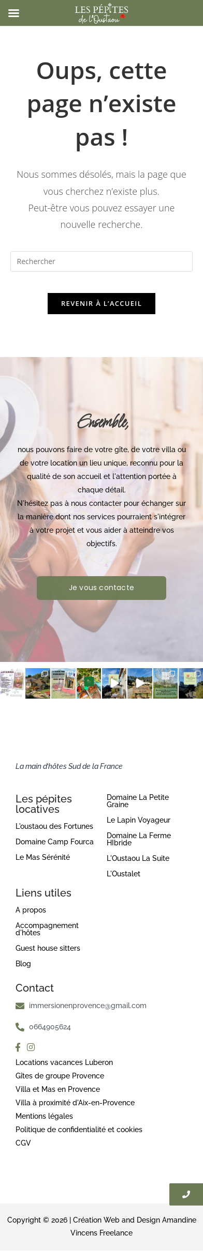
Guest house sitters (48, 948)
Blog (23, 964)
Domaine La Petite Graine (138, 801)
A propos (31, 910)
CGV (23, 1143)
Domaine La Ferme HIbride (139, 839)
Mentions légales (44, 1116)
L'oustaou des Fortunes (54, 826)
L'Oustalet (123, 874)
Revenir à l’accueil (101, 303)
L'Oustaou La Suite (138, 858)
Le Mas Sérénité (43, 857)
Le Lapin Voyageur (138, 820)
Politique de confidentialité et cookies (79, 1129)
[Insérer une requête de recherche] (101, 261)
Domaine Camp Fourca (55, 842)
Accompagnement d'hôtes (47, 929)
